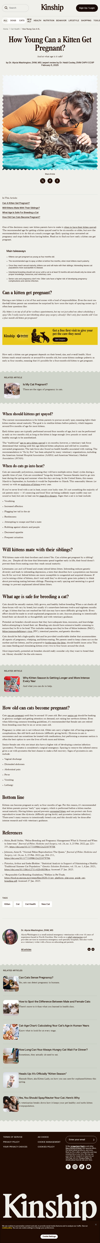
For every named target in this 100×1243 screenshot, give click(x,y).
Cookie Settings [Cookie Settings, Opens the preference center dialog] (49, 1236)
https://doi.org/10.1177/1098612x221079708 (32, 847)
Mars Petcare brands (74, 1148)
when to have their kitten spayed (80, 227)
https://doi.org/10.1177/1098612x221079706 (27, 858)
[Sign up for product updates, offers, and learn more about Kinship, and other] (94, 1139)
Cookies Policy (46, 1147)
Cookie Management (49, 1142)
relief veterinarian (75, 937)
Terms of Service (13, 1137)
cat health (30, 904)
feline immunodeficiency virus (17, 631)
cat (18, 904)
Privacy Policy (11, 1142)
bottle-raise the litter (55, 643)
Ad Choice (43, 1137)
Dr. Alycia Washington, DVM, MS (25, 62)
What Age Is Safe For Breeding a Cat (20, 212)
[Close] (96, 1224)
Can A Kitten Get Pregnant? (16, 203)
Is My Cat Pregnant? (35, 384)
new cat (46, 904)
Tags (5, 898)
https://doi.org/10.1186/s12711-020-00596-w (27, 870)
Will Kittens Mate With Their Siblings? (21, 208)
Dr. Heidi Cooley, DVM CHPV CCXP (77, 62)
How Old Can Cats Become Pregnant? (21, 217)
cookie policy (7, 1228)
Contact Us (77, 1147)
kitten (7, 904)
